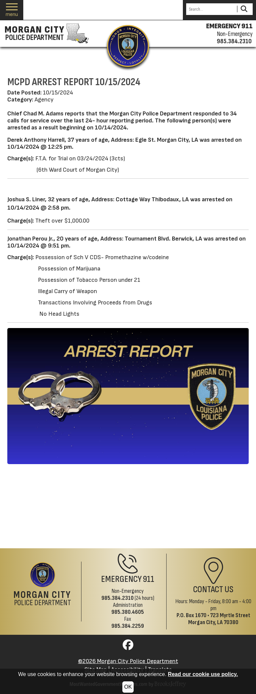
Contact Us (213, 589)
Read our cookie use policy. (203, 674)
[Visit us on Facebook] (128, 646)
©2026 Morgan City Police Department (128, 661)
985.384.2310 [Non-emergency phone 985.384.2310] (234, 41)
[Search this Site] (210, 9)
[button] (12, 10)
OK (128, 687)
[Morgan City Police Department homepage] (46, 34)
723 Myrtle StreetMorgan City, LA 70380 (219, 619)
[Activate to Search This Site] (244, 9)
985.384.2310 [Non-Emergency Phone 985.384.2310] (117, 598)
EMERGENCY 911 (229, 26)
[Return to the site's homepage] (128, 46)
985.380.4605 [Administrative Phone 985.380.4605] (127, 611)
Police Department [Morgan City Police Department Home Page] (42, 599)
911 (148, 579)
